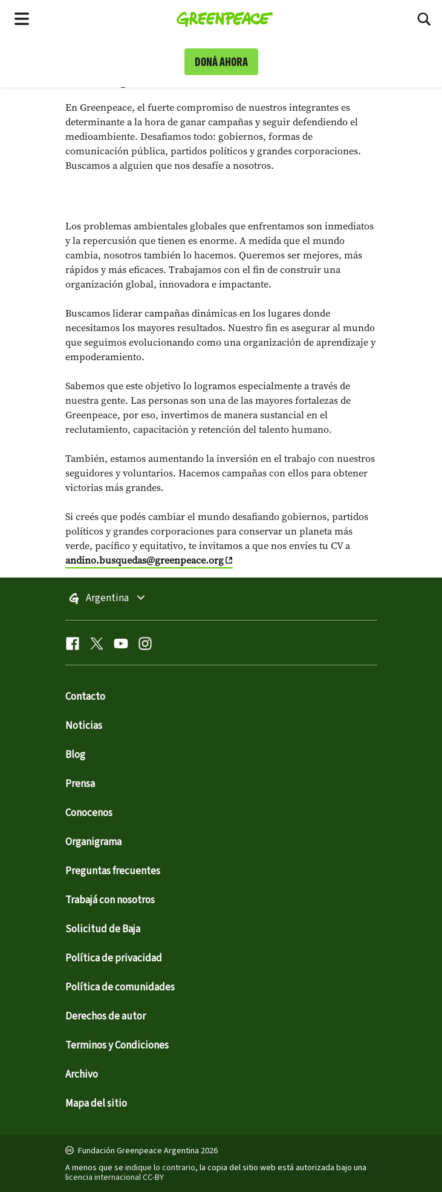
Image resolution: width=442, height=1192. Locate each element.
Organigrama (93, 842)
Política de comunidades (120, 987)
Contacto (85, 697)
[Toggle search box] (424, 18)
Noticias (83, 726)
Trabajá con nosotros (110, 900)
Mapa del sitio (96, 1103)
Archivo (81, 1074)
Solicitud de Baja (102, 929)
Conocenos (88, 813)
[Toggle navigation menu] (22, 18)
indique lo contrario (160, 1168)
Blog (75, 755)
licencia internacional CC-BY (114, 1177)
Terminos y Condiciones (117, 1045)
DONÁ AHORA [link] (221, 62)
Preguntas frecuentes (112, 871)
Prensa (80, 784)
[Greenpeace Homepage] (225, 18)
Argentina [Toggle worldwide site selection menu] (134, 598)
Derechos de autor (105, 1016)
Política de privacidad (113, 958)
